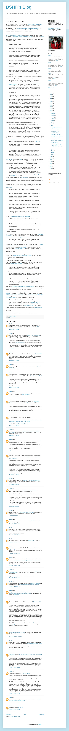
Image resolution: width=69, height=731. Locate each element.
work (59, 25)
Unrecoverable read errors (56, 134)
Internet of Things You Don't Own (35, 24)
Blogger (39, 724)
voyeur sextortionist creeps (29, 174)
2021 (51, 101)
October (52, 117)
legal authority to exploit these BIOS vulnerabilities (23, 286)
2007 (51, 168)
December (53, 113)
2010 (51, 163)
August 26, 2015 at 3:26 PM (14, 565)
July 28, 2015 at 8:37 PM (14, 435)
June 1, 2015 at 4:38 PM (14, 329)
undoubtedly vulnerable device (22, 423)
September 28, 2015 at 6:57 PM (15, 636)
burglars (38, 174)
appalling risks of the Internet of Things (18, 592)
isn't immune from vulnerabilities (29, 490)
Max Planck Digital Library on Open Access (56, 145)
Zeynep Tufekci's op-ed (17, 632)
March (52, 150)
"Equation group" (22, 247)
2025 (51, 94)
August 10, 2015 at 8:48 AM (14, 523)
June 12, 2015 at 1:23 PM (14, 387)
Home (25, 714)
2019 (51, 105)
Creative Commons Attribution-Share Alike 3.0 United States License (54, 28)
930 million (40, 179)
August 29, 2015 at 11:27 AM (14, 586)
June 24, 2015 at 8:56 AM (14, 396)
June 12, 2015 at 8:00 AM (14, 368)
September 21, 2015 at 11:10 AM (15, 627)
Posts (51, 180)
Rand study (28, 558)
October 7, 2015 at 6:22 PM (14, 693)
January (52, 154)
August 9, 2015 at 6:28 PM (14, 515)
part (25, 292)
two (23, 292)
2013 (51, 158)
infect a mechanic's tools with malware (34, 643)
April (52, 149)
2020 (51, 103)
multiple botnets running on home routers (14, 294)
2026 (51, 93)
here (21, 181)
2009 (51, 165)
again (20, 159)
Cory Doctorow (9, 159)
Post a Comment (11, 711)
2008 (51, 166)
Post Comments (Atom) (15, 716)
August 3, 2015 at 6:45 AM (14, 484)
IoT (9, 317)
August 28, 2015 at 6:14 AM (14, 577)
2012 (51, 159)
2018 (51, 106)
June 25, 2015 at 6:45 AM (14, 412)
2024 (51, 96)
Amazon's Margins (54, 142)
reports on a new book (17, 375)
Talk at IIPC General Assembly (57, 146)
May (52, 125)
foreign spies (12, 175)
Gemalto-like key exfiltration (16, 263)
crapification (37, 141)
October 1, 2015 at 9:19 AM (14, 649)
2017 (51, 108)
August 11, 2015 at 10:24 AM (14, 534)
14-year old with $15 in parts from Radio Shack (20, 237)
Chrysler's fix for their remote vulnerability (31, 480)
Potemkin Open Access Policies (57, 140)
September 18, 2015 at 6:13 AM (15, 596)
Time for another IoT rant (55, 129)
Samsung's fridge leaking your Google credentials (29, 584)
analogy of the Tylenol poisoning (33, 335)
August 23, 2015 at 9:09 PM (14, 542)
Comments (52, 182)
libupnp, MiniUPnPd (28, 305)
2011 (51, 161)
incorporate (13, 139)
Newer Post (8, 714)
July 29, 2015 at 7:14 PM (14, 474)
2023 (51, 98)
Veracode (8, 293)
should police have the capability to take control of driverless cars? (27, 560)
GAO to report (28, 402)
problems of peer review (20, 342)
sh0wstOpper (16, 594)
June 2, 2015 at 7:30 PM (14, 360)
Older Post (41, 714)
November (53, 115)
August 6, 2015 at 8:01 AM (14, 506)
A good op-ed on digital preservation (55, 138)
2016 (51, 110)
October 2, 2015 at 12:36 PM (14, 667)
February (53, 152)
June (52, 123)
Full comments (51, 87)
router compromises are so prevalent (27, 512)
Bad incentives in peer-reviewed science (55, 132)
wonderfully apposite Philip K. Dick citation (22, 36)
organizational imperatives (35, 583)
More (57, 60)
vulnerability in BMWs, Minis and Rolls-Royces (20, 216)
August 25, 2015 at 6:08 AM (14, 553)
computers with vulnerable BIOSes (29, 271)
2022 (51, 100)
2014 (51, 156)
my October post (24, 177)
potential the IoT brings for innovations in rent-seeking (27, 28)
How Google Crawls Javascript (57, 136)
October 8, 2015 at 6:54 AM (14, 702)
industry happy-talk (11, 297)
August (52, 120)
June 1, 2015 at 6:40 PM (14, 348)
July (52, 122)
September (53, 118)
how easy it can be (19, 248)
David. (10, 323)
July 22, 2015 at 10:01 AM (14, 425)
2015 (51, 112)
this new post (20, 707)
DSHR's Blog (18, 7)
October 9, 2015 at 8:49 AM (14, 709)
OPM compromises (22, 409)
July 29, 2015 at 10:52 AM (14, 450)
